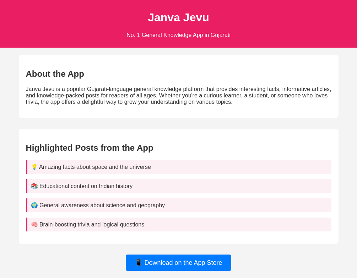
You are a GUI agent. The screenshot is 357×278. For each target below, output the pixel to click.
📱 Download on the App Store (178, 262)
